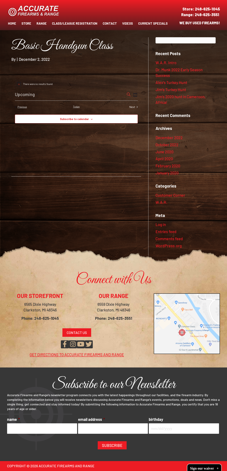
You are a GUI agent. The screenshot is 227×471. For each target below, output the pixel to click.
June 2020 (164, 151)
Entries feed (166, 231)
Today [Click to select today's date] (76, 106)
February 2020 (168, 165)
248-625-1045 (207, 9)
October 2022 (167, 144)
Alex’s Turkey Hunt (171, 82)
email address (91, 419)
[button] (65, 344)
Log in (161, 224)
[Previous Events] (21, 107)
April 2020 (164, 158)
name (13, 419)
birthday (156, 419)
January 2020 (167, 173)
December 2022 (169, 137)
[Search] (186, 40)
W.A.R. (161, 202)
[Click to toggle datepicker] (26, 94)
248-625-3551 (207, 14)
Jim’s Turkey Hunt (171, 89)
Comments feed (169, 238)
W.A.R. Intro (166, 62)
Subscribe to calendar (74, 119)
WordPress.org (169, 245)
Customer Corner (170, 195)
